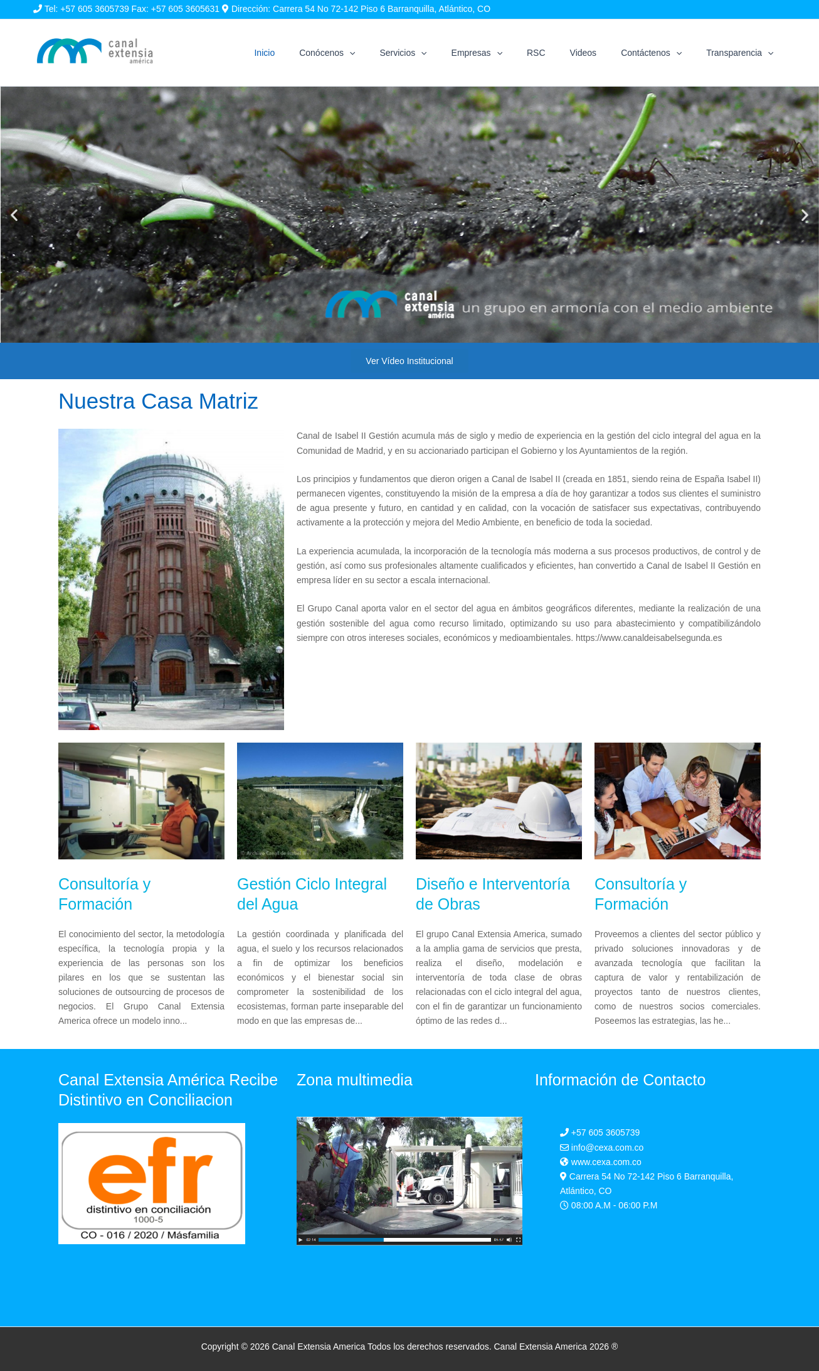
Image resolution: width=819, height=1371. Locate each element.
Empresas (507, 53)
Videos (600, 53)
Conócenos (372, 53)
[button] (14, 215)
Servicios (441, 53)
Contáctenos (661, 53)
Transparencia (743, 53)
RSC (560, 53)
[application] (394, 53)
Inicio (316, 53)
